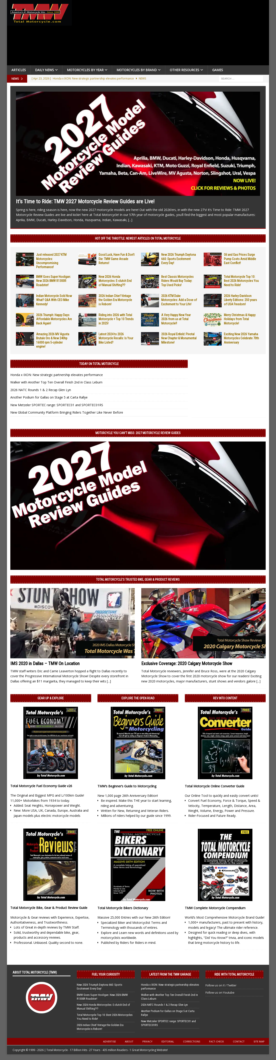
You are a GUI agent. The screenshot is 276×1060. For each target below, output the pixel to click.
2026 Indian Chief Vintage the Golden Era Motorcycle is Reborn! (115, 300)
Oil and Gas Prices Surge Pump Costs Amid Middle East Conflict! (240, 259)
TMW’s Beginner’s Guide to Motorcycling (126, 786)
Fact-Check (216, 1041)
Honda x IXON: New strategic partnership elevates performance (56, 375)
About (129, 1041)
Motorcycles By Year (85, 70)
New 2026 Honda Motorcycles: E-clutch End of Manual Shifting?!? (115, 281)
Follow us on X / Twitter (220, 985)
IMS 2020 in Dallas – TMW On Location (44, 663)
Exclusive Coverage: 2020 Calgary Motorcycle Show (186, 663)
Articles (18, 70)
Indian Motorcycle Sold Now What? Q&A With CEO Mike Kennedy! (54, 300)
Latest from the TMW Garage (170, 974)
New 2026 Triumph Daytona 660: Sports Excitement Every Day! (178, 259)
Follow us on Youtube (219, 992)
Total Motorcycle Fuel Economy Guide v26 (41, 786)
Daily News (44, 70)
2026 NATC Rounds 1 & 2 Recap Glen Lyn (40, 390)
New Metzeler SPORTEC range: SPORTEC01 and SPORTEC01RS (56, 405)
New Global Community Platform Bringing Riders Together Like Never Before (66, 412)
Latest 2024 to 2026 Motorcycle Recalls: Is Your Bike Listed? (116, 338)
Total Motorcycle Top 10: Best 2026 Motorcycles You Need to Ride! (241, 281)
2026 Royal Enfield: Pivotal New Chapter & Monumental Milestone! (179, 338)
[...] (130, 220)
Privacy (147, 1041)
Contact (239, 1041)
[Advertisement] (172, 33)
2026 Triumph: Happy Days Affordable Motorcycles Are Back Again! (54, 319)
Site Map (259, 1041)
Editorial (167, 1041)
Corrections (191, 1041)
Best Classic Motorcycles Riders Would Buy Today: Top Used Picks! (177, 281)
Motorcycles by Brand (137, 70)
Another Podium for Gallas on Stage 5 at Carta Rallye (49, 397)
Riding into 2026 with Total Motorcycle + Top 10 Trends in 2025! (116, 319)
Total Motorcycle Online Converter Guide (214, 786)
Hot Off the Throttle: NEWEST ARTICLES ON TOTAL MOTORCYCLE (138, 238)
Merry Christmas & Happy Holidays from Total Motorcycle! (240, 319)
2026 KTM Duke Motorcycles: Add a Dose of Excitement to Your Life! (179, 300)
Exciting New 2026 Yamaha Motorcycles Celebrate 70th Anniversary (241, 338)
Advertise (109, 1041)
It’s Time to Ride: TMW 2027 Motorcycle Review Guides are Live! (85, 201)
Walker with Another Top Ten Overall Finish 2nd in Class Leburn (56, 382)
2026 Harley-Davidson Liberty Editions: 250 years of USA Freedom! (240, 300)
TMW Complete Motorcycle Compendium (215, 908)
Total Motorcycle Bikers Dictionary (122, 908)
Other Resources (184, 70)
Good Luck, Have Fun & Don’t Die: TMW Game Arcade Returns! (117, 259)
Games (217, 70)
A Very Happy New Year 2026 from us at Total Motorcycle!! (176, 319)
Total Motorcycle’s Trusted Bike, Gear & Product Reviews (138, 579)
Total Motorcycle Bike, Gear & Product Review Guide (48, 908)
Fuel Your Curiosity (106, 974)
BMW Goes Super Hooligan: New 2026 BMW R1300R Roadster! (53, 281)
